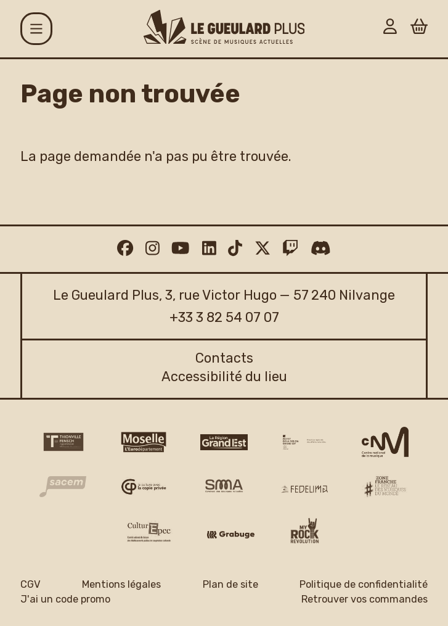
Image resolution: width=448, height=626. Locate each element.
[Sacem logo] (62, 486)
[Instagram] (152, 248)
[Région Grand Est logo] (223, 442)
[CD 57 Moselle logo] (143, 442)
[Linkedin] (209, 248)
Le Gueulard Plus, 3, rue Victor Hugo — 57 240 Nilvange (224, 295)
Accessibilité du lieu (224, 376)
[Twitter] (263, 248)
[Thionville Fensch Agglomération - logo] (62, 441)
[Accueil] (224, 27)
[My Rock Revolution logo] (305, 533)
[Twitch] (290, 248)
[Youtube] (180, 248)
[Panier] (419, 28)
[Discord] (321, 248)
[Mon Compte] (390, 28)
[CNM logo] (385, 442)
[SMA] (223, 486)
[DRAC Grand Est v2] (304, 442)
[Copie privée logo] (143, 486)
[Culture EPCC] (149, 532)
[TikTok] (235, 248)
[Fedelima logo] (304, 489)
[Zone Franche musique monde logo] (385, 487)
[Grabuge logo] (230, 535)
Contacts (224, 358)
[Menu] (36, 28)
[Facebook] (125, 248)
